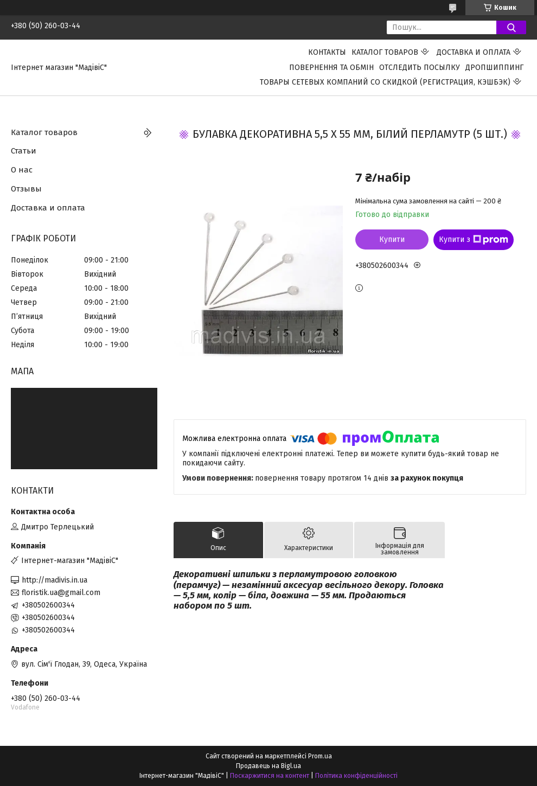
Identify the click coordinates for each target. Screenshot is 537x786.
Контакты (327, 52)
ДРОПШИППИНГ (494, 67)
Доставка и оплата (473, 52)
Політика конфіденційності (356, 775)
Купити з (473, 240)
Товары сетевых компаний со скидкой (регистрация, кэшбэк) (385, 82)
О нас (22, 170)
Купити (392, 239)
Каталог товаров (384, 52)
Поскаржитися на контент (269, 775)
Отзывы (26, 189)
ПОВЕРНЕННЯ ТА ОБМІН (331, 67)
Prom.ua (320, 756)
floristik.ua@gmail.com (61, 592)
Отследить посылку (419, 67)
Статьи (23, 151)
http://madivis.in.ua (54, 580)
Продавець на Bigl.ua (268, 766)
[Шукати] (511, 27)
